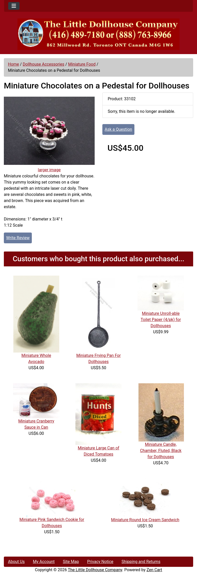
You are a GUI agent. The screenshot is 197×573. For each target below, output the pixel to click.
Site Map (71, 561)
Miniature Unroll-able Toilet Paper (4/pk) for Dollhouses (161, 319)
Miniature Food (81, 64)
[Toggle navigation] (13, 6)
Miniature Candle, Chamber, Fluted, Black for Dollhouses (160, 450)
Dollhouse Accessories (43, 64)
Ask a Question (118, 129)
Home (13, 64)
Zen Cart (154, 569)
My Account (44, 561)
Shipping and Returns (141, 561)
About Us (16, 561)
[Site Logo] (98, 34)
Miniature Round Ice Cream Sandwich (145, 519)
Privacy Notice (100, 561)
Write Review (17, 237)
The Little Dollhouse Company (95, 569)
